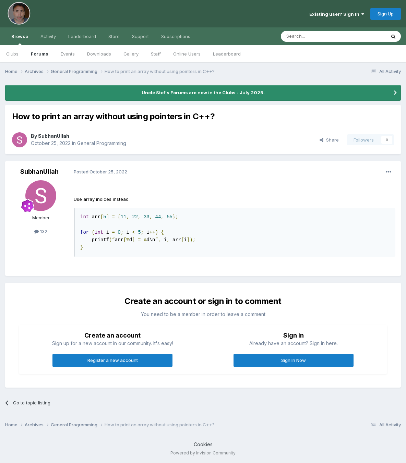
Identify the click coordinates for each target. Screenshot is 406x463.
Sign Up (386, 13)
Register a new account (112, 360)
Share (329, 140)
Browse (19, 39)
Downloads (99, 54)
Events (68, 54)
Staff (156, 54)
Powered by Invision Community (203, 452)
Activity (48, 36)
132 (40, 231)
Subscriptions (175, 36)
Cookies (203, 444)
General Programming (101, 143)
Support (140, 36)
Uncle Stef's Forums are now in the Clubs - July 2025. (203, 92)
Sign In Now (293, 360)
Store (114, 36)
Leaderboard (227, 54)
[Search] (316, 36)
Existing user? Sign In (336, 14)
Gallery (131, 54)
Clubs (12, 54)
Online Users (187, 54)
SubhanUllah (53, 136)
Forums (39, 54)
